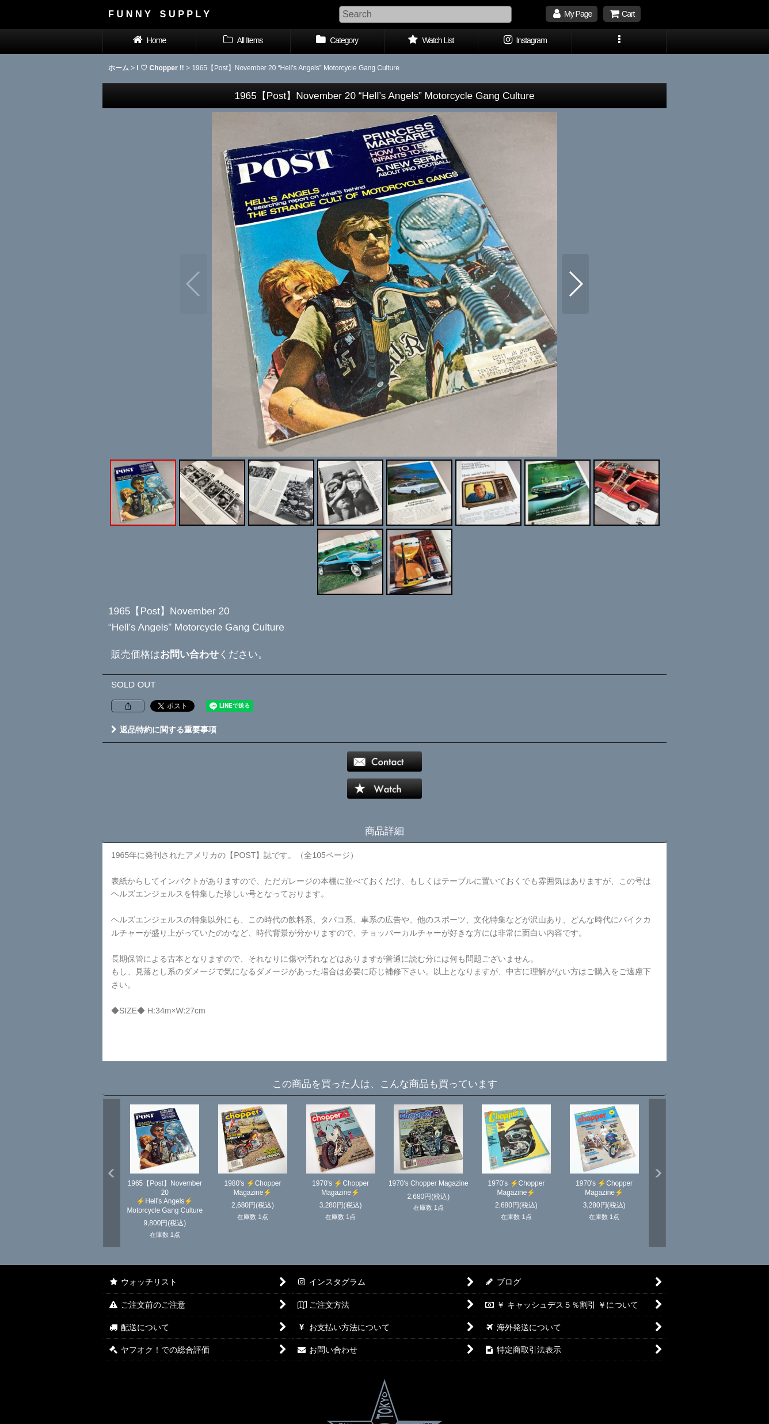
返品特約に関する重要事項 (163, 729)
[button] (619, 41)
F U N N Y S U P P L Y (159, 14)
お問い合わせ (189, 654)
